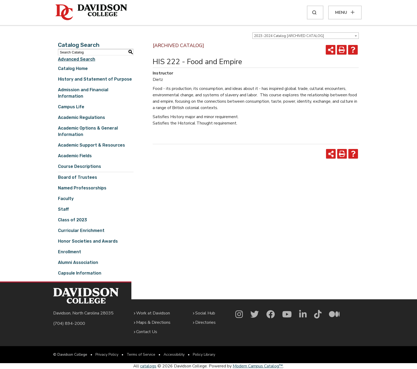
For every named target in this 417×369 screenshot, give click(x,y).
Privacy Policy (106, 354)
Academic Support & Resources (91, 145)
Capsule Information (79, 273)
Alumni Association (78, 262)
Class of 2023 (72, 219)
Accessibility (174, 354)
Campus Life (71, 106)
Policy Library (204, 354)
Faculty (66, 198)
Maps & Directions (153, 322)
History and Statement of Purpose (95, 79)
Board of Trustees (77, 177)
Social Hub (205, 313)
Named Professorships (82, 187)
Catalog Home (73, 68)
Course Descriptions (79, 166)
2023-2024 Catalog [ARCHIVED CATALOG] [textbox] (289, 36)
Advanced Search (76, 59)
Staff (63, 209)
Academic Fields (75, 155)
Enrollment (69, 251)
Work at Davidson (153, 313)
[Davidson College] (91, 12)
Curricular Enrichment (81, 230)
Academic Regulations (81, 117)
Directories (205, 322)
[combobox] (305, 35)
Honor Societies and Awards (88, 241)
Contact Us (146, 332)
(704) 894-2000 (69, 323)
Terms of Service (141, 354)
